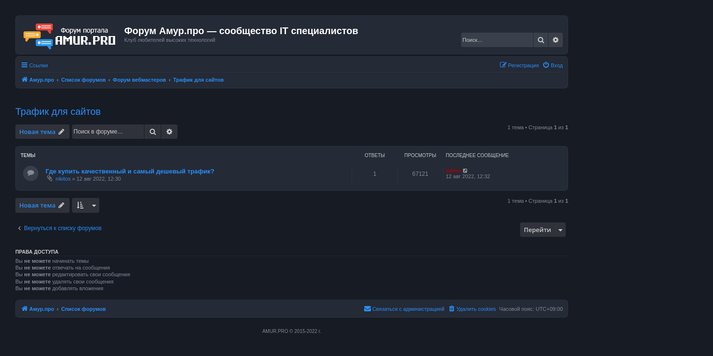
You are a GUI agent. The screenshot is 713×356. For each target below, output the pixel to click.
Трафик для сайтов (58, 111)
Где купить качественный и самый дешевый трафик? (130, 171)
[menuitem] (552, 65)
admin (453, 170)
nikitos (63, 179)
